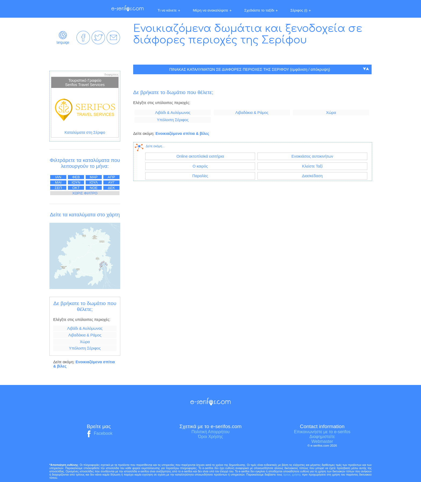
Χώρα (85, 342)
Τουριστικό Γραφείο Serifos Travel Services (84, 82)
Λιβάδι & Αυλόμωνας (85, 328)
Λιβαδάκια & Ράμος (84, 335)
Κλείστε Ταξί (312, 166)
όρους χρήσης (292, 474)
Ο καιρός (200, 166)
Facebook (98, 433)
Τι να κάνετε (169, 10)
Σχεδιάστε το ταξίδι (261, 10)
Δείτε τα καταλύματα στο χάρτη (85, 214)
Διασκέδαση (312, 176)
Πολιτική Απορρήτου (210, 431)
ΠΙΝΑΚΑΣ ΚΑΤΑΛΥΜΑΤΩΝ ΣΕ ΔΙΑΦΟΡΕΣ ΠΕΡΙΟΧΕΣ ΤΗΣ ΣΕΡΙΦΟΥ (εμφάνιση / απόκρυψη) (249, 69)
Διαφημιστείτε (322, 436)
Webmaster (322, 441)
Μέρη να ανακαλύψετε (212, 10)
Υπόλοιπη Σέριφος (85, 348)
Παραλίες (200, 176)
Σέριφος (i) (301, 10)
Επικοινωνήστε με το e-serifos (322, 431)
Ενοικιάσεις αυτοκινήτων (312, 156)
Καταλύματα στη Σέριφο (84, 132)
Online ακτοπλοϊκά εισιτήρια (200, 156)
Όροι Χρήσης (210, 436)
